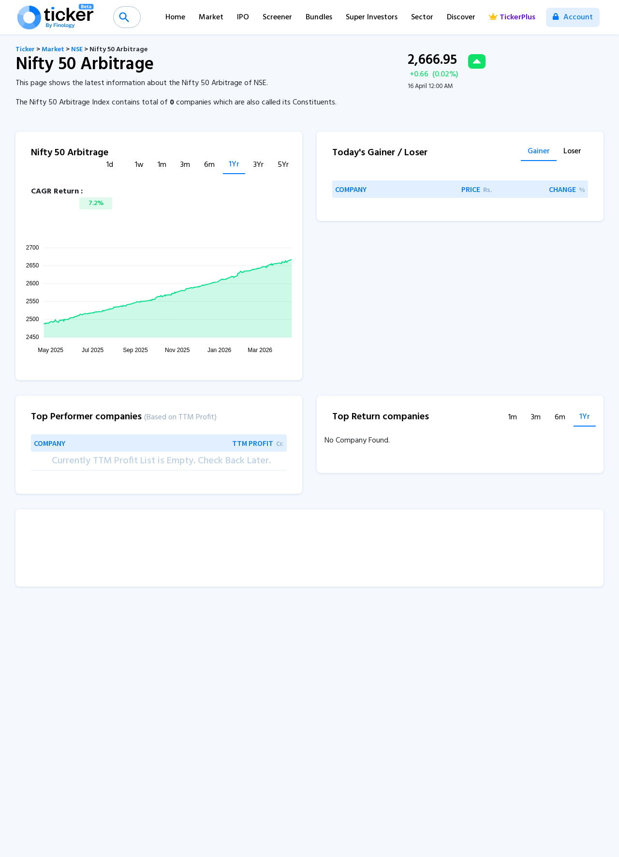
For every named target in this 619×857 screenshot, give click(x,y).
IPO (243, 17)
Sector (422, 17)
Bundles (319, 17)
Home (175, 17)
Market (211, 17)
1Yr (234, 165)
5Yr (283, 165)
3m (185, 165)
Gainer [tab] (539, 152)
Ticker (25, 49)
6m (209, 165)
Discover (461, 17)
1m (162, 165)
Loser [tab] (572, 152)
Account (573, 17)
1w (139, 165)
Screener (277, 17)
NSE (77, 49)
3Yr (258, 165)
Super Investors (372, 17)
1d (109, 165)
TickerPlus (512, 17)
